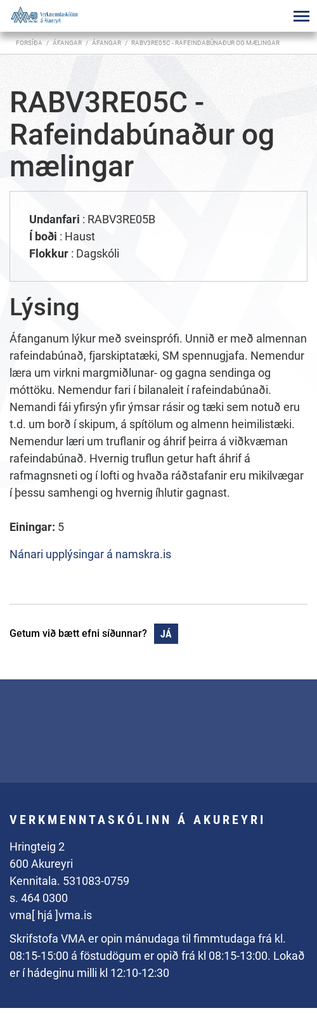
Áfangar (106, 42)
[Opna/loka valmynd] (301, 16)
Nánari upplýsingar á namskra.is (90, 554)
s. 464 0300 (39, 898)
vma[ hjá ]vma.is (51, 915)
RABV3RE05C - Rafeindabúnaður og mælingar (205, 42)
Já (166, 634)
